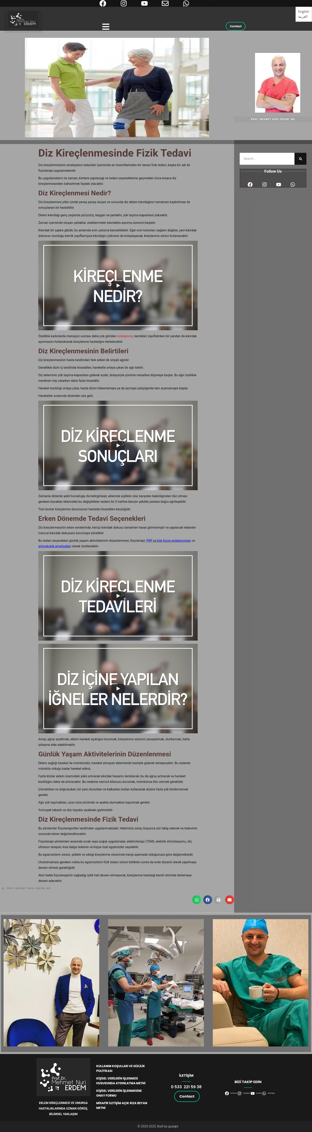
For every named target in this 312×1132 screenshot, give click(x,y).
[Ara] (300, 159)
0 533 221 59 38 (186, 1087)
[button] (196, 899)
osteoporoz (125, 336)
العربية (303, 16)
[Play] (118, 285)
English (303, 11)
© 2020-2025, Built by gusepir (158, 1126)
